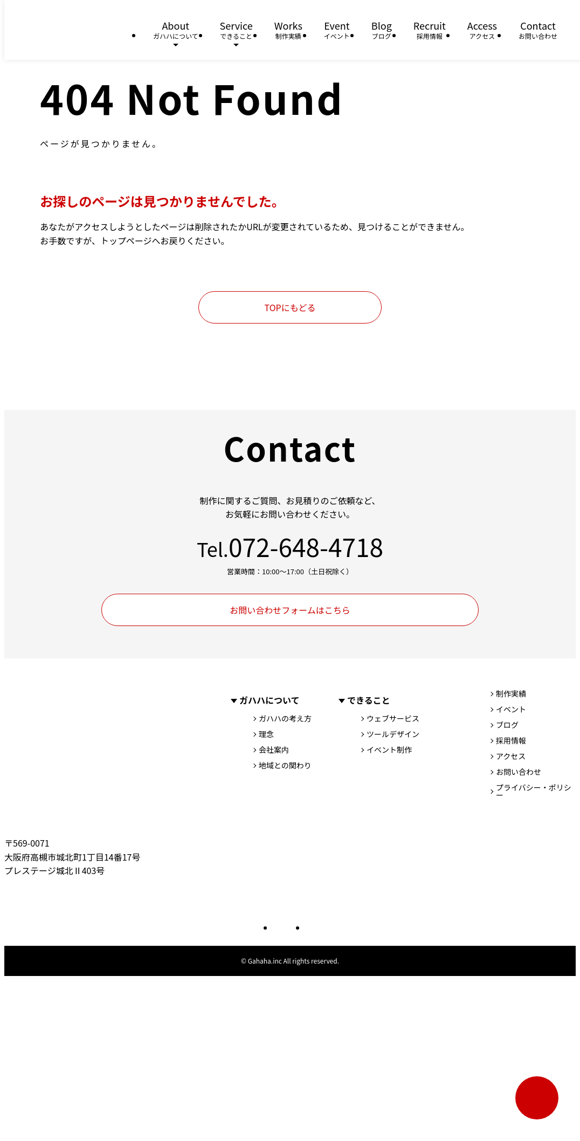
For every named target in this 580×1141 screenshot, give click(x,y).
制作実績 (511, 693)
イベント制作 (389, 749)
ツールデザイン (393, 734)
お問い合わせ (518, 771)
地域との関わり (285, 765)
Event (337, 29)
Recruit (429, 29)
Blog (381, 29)
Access (482, 29)
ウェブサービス (393, 718)
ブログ (507, 724)
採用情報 (511, 740)
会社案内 (274, 749)
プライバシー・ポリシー (533, 791)
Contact (538, 29)
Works (288, 29)
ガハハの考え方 (285, 718)
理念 (266, 734)
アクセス (511, 756)
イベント (511, 709)
